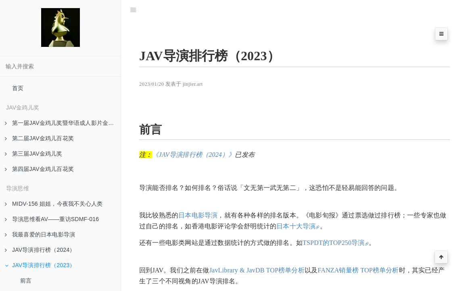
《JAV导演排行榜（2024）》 (193, 154)
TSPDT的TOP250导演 (334, 242)
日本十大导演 (295, 226)
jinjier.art (193, 84)
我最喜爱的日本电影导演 (40, 234)
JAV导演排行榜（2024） (40, 250)
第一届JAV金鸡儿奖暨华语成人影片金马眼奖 (63, 123)
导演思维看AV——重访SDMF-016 (52, 219)
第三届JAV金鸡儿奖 (34, 153)
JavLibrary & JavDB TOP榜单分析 (257, 270)
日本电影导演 (197, 215)
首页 (17, 88)
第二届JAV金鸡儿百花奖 (39, 138)
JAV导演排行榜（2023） (40, 265)
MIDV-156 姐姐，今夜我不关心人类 (53, 203)
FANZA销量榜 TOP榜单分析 (358, 270)
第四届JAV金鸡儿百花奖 (39, 169)
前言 (25, 280)
